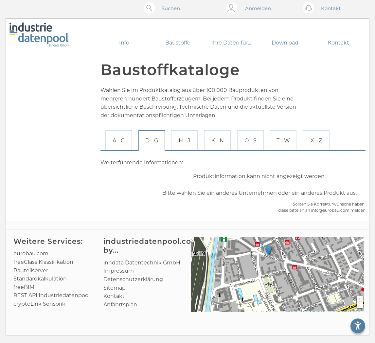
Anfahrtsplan (120, 304)
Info (124, 43)
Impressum (118, 271)
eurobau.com (30, 253)
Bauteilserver (30, 270)
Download (285, 43)
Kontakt (338, 43)
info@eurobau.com (330, 210)
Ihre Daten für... (231, 43)
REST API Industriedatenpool (51, 295)
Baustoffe (177, 43)
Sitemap (114, 288)
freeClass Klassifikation (43, 262)
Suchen (171, 8)
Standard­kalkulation (40, 279)
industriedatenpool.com (151, 241)
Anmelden (258, 8)
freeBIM (23, 287)
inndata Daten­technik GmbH (141, 263)
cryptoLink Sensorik (39, 304)
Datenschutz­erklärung (133, 279)
